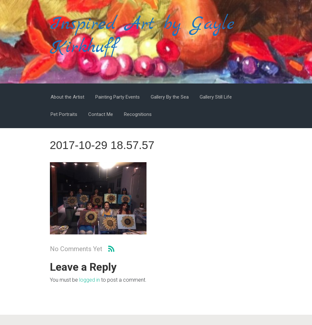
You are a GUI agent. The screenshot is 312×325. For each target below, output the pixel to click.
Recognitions (138, 114)
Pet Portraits (64, 114)
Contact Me (100, 114)
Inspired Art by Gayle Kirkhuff (142, 35)
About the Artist (67, 97)
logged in (89, 280)
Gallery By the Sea (170, 97)
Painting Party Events (117, 97)
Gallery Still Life (216, 97)
